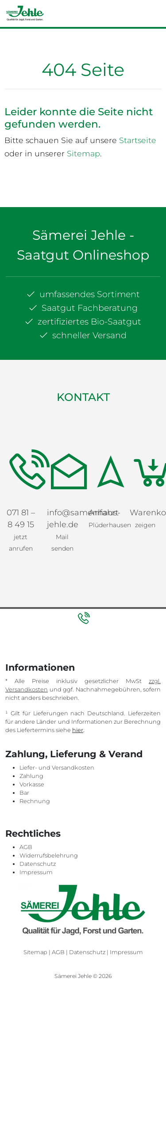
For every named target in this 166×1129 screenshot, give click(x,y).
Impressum (36, 872)
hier (77, 730)
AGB (25, 847)
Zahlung (31, 776)
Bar (24, 792)
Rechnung (34, 801)
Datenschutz (37, 864)
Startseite (137, 140)
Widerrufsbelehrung (48, 855)
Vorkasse (31, 784)
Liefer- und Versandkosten (56, 767)
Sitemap (83, 153)
